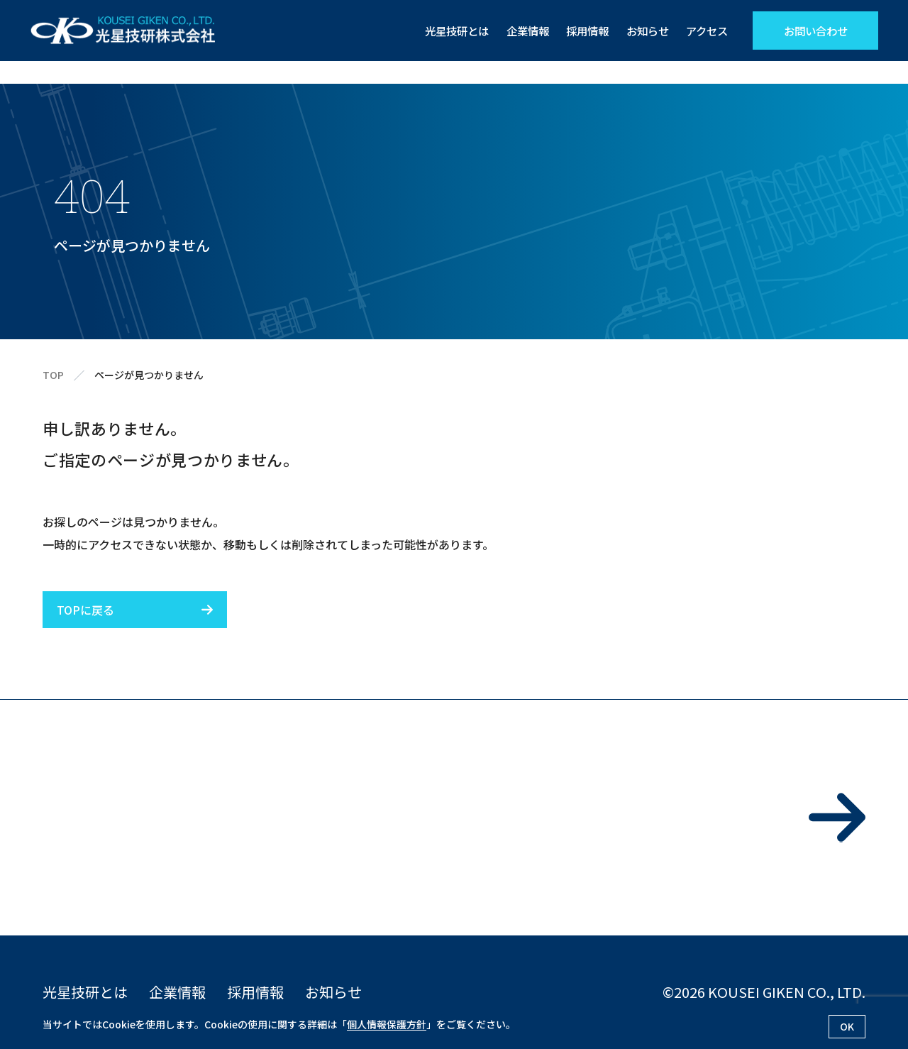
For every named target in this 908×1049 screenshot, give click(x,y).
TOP (53, 375)
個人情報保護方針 (386, 1024)
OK (847, 1026)
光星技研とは (443, 30)
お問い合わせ (816, 30)
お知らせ (643, 30)
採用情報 (580, 30)
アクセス (705, 30)
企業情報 (518, 30)
